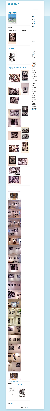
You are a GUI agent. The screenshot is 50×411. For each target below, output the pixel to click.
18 (33, 41)
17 (33, 42)
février (33, 52)
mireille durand (34, 17)
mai (33, 49)
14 (33, 56)
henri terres (34, 14)
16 (33, 54)
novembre (34, 44)
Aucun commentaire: (16, 45)
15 (33, 55)
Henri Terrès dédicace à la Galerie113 (15, 384)
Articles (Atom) (12, 403)
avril (33, 50)
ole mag (34, 16)
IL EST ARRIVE (11, 48)
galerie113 (13, 3)
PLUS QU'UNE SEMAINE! (13, 28)
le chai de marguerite (34, 19)
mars (33, 51)
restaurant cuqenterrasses (34, 15)
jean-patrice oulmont (34, 22)
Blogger (28, 407)
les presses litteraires (34, 18)
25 (33, 35)
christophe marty (34, 27)
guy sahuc (34, 25)
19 (33, 40)
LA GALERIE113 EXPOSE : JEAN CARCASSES (17, 10)
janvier (33, 53)
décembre (34, 43)
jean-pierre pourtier (34, 21)
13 (33, 57)
